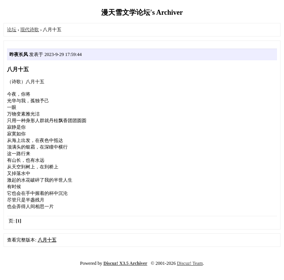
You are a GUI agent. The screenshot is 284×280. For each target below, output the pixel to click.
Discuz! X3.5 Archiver (125, 263)
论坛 (11, 29)
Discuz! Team (190, 263)
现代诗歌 (29, 29)
